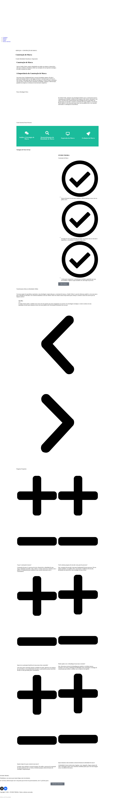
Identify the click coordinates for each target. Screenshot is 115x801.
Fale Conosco (63, 284)
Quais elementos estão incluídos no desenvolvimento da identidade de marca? (76, 762)
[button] (57, 345)
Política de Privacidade (5, 797)
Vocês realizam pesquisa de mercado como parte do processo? (72, 565)
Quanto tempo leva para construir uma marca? (28, 764)
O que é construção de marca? (24, 565)
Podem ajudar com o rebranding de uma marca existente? (71, 663)
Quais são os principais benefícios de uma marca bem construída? (32, 665)
